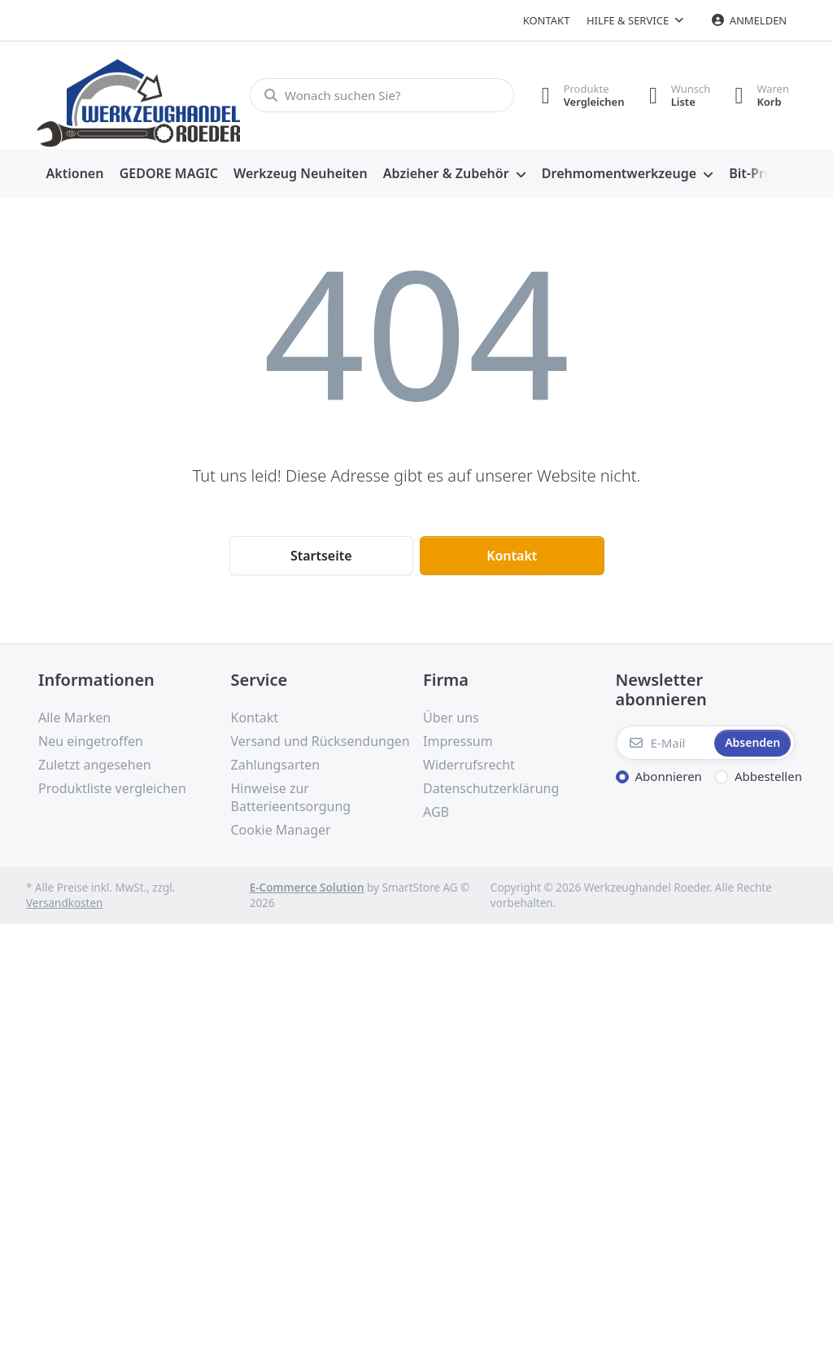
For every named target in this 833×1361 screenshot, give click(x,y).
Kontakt (546, 20)
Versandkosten (64, 903)
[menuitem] (74, 174)
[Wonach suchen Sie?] (382, 95)
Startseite (321, 556)
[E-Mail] (664, 743)
